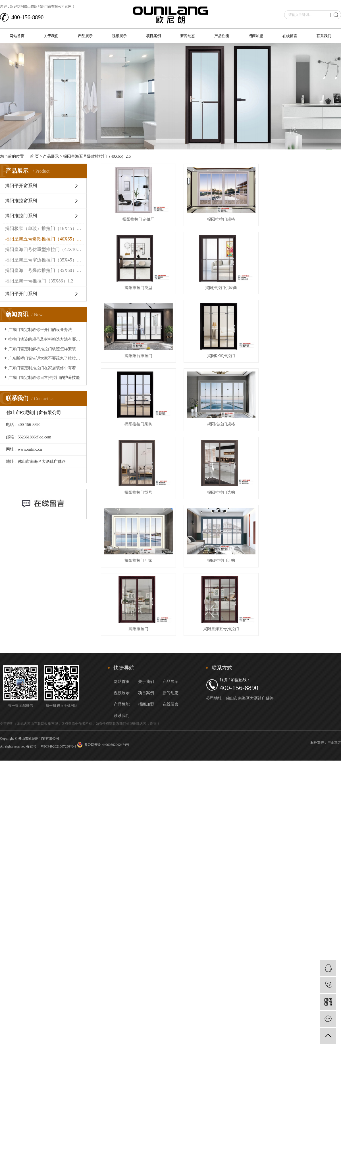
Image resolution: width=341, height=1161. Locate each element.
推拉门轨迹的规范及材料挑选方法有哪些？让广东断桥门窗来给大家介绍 (45, 339)
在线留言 (289, 36)
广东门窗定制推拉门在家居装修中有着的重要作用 (45, 368)
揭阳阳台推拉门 (139, 360)
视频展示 (119, 36)
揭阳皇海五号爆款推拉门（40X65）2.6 (97, 156)
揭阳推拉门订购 (224, 568)
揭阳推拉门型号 (139, 499)
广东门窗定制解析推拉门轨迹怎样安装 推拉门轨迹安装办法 (45, 349)
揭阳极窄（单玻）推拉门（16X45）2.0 (43, 228)
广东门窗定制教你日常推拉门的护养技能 (44, 377)
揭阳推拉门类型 (139, 290)
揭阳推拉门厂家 (139, 568)
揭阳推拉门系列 (21, 215)
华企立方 (334, 751)
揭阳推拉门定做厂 (139, 221)
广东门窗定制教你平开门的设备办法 (40, 330)
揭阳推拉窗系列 (21, 200)
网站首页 (17, 36)
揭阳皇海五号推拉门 (224, 638)
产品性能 (221, 36)
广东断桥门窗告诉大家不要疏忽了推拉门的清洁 (45, 358)
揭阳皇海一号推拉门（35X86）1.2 (39, 280)
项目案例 (153, 36)
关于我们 (51, 36)
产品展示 (85, 36)
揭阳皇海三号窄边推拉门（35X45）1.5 (43, 259)
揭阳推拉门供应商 (224, 290)
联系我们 (324, 36)
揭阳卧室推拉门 (224, 360)
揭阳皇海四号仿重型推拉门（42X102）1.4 (44, 249)
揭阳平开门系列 (21, 293)
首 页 (34, 156)
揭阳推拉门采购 (139, 429)
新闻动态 (187, 36)
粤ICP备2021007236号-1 (58, 755)
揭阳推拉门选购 (224, 499)
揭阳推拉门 (139, 638)
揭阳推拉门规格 (224, 221)
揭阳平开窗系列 (21, 185)
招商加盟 (255, 36)
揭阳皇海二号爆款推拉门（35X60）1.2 (43, 270)
